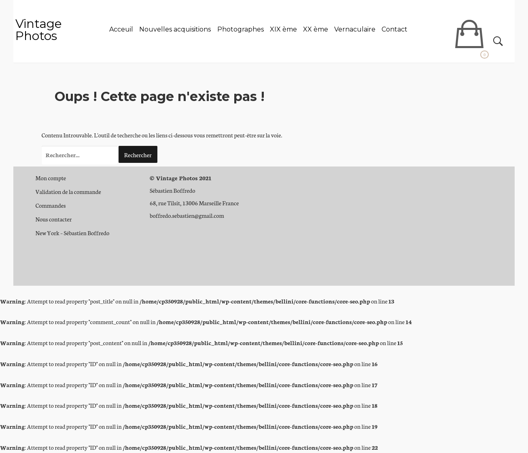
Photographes (240, 29)
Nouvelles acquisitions (175, 29)
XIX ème (283, 29)
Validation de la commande (68, 192)
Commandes (51, 205)
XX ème (315, 29)
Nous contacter (54, 219)
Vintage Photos (38, 29)
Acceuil (121, 29)
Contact (394, 29)
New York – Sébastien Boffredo (73, 233)
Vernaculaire (354, 29)
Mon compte (51, 178)
